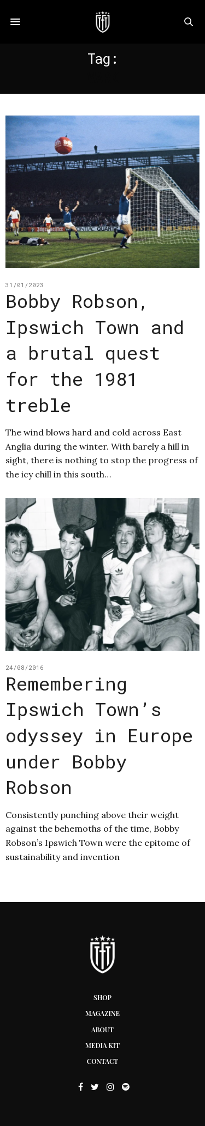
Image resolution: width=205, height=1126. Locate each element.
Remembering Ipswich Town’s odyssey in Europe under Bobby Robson (99, 735)
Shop (102, 997)
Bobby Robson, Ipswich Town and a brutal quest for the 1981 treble (94, 352)
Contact (102, 1061)
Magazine (102, 1013)
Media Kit (102, 1045)
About (102, 1029)
